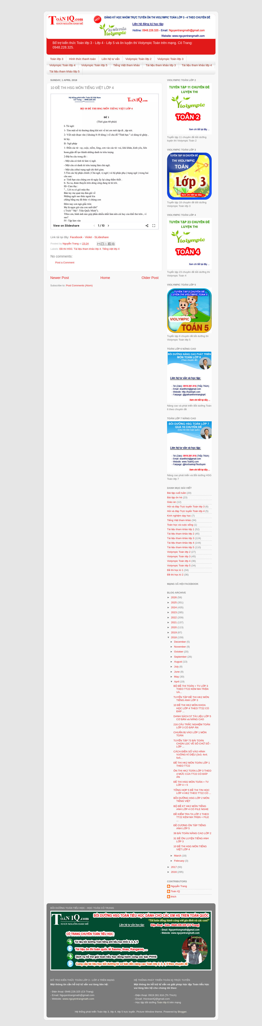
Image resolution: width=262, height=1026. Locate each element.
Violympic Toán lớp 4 (62, 65)
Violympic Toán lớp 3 (170, 58)
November (180, 646)
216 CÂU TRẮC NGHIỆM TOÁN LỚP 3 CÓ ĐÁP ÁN (192, 726)
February (179, 860)
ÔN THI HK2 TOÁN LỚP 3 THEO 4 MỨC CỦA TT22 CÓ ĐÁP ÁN (192, 773)
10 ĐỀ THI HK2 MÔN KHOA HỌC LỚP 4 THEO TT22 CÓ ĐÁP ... (191, 708)
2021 (174, 622)
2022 (174, 617)
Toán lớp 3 (56, 58)
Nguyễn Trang (179, 886)
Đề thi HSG (65, 248)
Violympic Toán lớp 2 (138, 58)
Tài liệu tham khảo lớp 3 (161, 65)
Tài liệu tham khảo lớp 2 (180, 533)
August (178, 661)
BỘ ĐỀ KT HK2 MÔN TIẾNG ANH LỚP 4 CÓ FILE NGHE (191, 808)
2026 (174, 597)
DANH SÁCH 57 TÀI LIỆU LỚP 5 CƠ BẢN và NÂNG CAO (192, 718)
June (177, 671)
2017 (174, 867)
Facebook (76, 237)
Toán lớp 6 (163, 1002)
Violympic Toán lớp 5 (94, 65)
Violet (89, 237)
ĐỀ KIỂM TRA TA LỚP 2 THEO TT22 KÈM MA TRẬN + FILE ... (191, 817)
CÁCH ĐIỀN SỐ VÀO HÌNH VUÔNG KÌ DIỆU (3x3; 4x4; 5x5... (191, 754)
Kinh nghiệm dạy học (179, 515)
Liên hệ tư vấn (111, 58)
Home (105, 278)
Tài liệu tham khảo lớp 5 (64, 71)
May (177, 676)
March (178, 855)
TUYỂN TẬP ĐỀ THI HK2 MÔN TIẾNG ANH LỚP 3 (191, 699)
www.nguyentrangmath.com (78, 998)
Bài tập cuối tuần (176, 492)
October (179, 651)
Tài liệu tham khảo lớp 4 (197, 65)
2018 (174, 637)
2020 (174, 627)
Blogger (182, 1011)
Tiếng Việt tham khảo (126, 65)
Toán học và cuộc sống (180, 524)
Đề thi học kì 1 (175, 570)
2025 (174, 602)
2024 (174, 607)
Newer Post (59, 278)
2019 (174, 632)
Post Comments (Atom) (79, 285)
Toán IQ (175, 891)
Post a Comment (64, 262)
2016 (174, 872)
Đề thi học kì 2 (175, 574)
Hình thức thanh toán (82, 58)
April (177, 681)
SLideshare (101, 237)
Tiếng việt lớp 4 (110, 248)
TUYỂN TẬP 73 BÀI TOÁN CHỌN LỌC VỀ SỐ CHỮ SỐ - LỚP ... (192, 743)
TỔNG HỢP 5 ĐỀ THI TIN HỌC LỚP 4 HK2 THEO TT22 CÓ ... (192, 791)
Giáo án (171, 502)
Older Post (150, 278)
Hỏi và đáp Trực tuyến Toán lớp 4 (185, 511)
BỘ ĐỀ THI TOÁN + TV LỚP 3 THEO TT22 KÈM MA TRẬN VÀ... (191, 689)
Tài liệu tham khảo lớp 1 (180, 529)
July (176, 666)
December (180, 641)
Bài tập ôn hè (174, 497)
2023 (174, 612)
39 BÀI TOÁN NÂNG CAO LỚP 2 (192, 833)
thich (173, 896)
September (180, 656)
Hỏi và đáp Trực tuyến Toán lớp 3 (185, 506)
